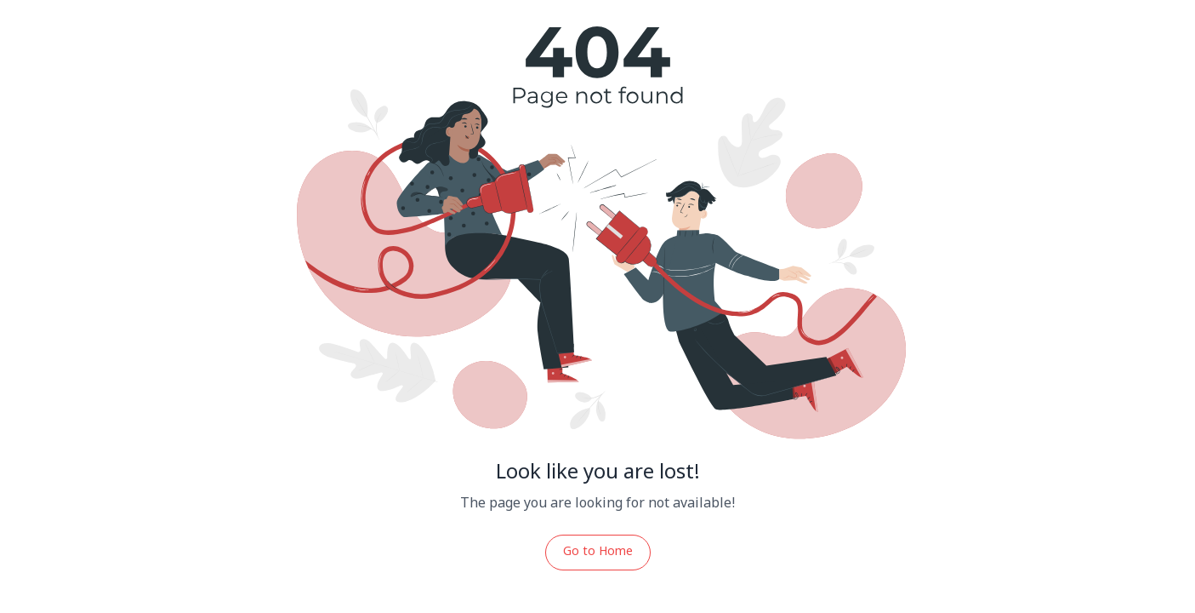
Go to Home (598, 552)
